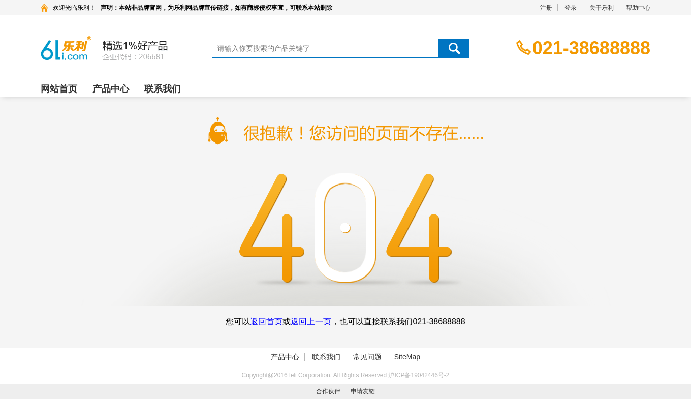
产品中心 (110, 89)
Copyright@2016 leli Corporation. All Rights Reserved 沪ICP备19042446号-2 (345, 375)
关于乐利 (601, 7)
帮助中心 (638, 7)
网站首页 (59, 89)
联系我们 (162, 89)
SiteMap (407, 357)
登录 (570, 7)
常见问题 (367, 357)
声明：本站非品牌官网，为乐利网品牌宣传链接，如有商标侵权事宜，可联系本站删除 (216, 7)
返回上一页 (311, 321)
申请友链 (363, 391)
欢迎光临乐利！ (74, 7)
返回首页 (266, 321)
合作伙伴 (328, 391)
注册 (546, 7)
